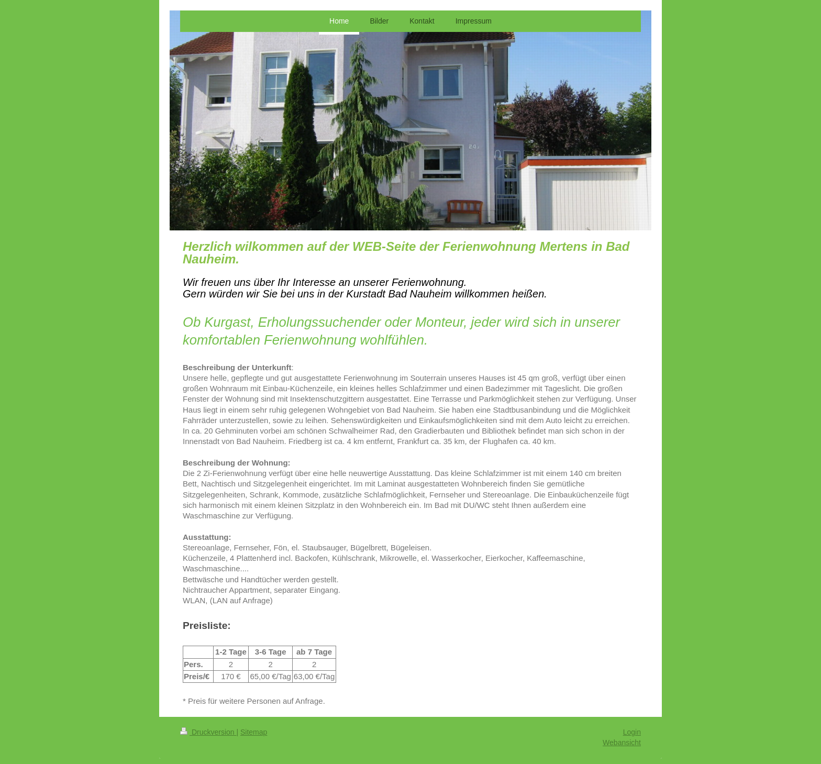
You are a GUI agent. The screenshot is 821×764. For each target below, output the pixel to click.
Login (632, 732)
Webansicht (622, 742)
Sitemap (253, 732)
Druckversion (208, 732)
